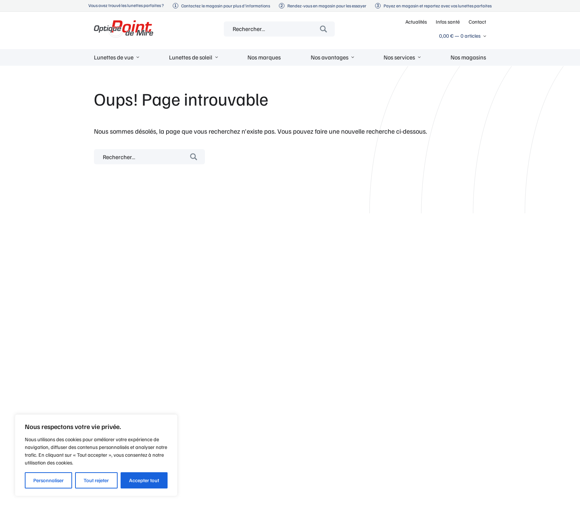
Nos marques (264, 57)
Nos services (399, 57)
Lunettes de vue (114, 57)
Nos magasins (468, 57)
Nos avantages (329, 57)
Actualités (416, 21)
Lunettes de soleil (190, 57)
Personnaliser (48, 480)
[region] (96, 455)
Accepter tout (144, 480)
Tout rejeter (96, 480)
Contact (477, 21)
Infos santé (448, 21)
